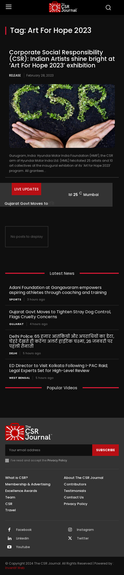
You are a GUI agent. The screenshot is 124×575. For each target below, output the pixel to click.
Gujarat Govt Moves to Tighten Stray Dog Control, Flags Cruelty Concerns (60, 314)
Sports (15, 299)
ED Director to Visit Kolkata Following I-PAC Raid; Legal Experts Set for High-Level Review (58, 368)
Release (15, 75)
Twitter (83, 538)
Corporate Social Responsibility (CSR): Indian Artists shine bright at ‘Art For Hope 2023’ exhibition (62, 59)
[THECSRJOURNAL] (63, 7)
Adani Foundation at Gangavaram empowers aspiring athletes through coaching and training (58, 289)
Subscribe (105, 450)
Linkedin (22, 538)
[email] (48, 450)
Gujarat (16, 324)
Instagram (85, 530)
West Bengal (19, 378)
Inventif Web (14, 568)
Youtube (23, 547)
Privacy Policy (57, 460)
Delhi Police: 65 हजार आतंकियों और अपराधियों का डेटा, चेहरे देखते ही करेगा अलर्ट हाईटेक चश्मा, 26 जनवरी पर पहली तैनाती (61, 341)
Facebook (24, 530)
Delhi (13, 353)
